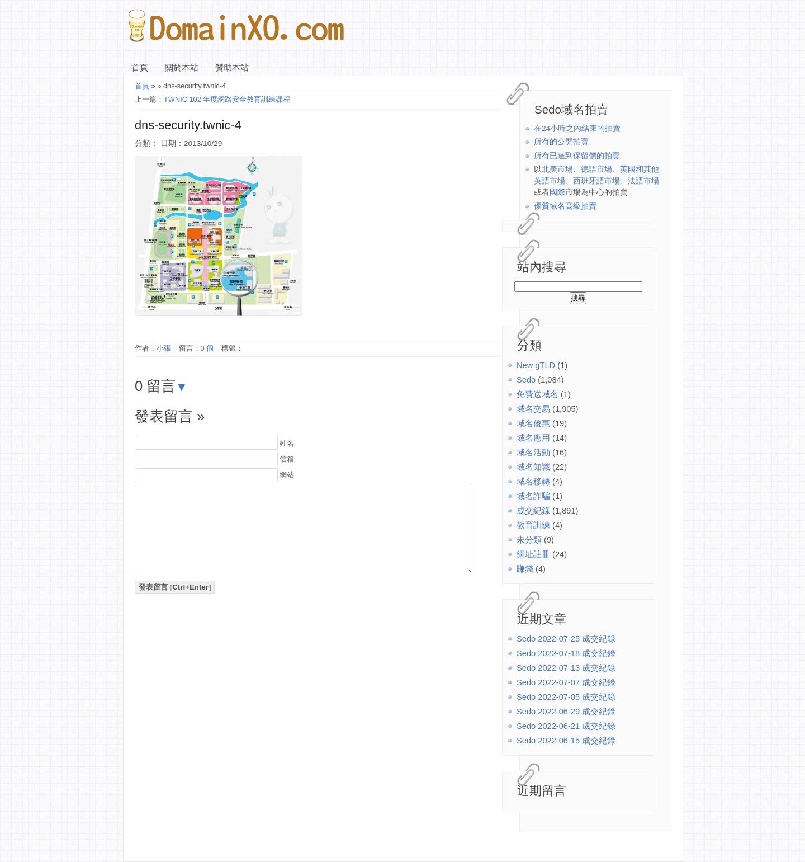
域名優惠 (533, 423)
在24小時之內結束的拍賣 (577, 128)
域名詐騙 (533, 496)
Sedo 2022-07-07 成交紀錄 (566, 682)
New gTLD (536, 365)
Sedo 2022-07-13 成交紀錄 (566, 667)
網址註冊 (533, 554)
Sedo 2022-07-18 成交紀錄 (566, 653)
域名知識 (533, 467)
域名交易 (533, 408)
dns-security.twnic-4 (188, 125)
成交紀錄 (533, 510)
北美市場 (557, 169)
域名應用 (533, 438)
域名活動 (533, 452)
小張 (164, 348)
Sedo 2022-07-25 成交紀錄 (566, 638)
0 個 (207, 348)
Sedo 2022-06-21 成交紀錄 (566, 726)
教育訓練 (533, 525)
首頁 (139, 67)
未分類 (529, 539)
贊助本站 (232, 67)
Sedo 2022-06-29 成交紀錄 (566, 711)
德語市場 (596, 169)
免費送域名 (537, 394)
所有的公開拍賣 (561, 142)
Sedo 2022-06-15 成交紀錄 (566, 740)
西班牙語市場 (596, 181)
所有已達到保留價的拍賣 (577, 156)
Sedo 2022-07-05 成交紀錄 (566, 697)
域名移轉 (533, 481)
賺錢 (525, 568)
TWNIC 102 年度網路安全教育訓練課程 (227, 99)
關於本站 (181, 67)
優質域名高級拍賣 (565, 206)
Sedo (526, 379)
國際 (557, 192)
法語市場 (643, 181)
